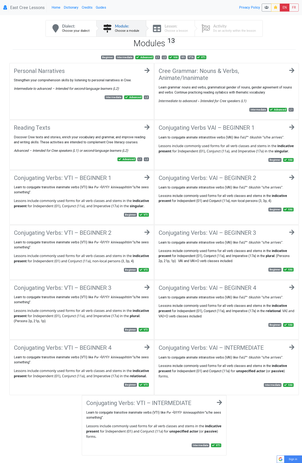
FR (294, 7)
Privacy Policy (249, 7)
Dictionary (71, 7)
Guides (101, 7)
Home (56, 7)
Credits (87, 7)
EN (284, 7)
